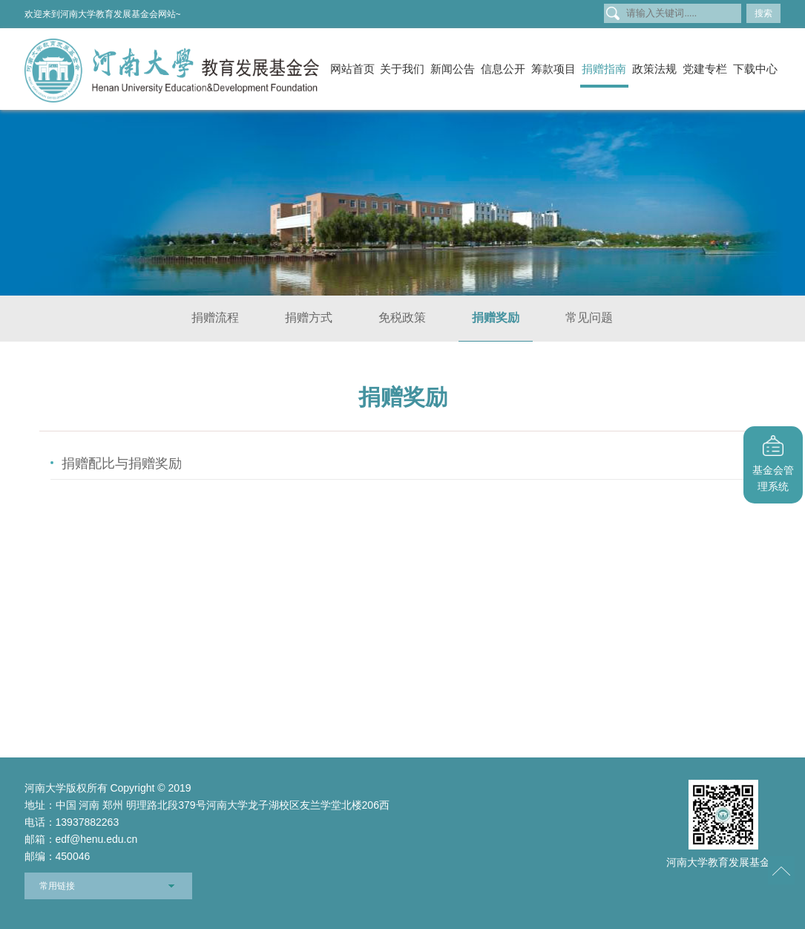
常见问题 (589, 317)
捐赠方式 (308, 317)
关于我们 (402, 68)
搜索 (763, 13)
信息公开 (503, 68)
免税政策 (402, 317)
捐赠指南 (604, 68)
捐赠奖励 (495, 317)
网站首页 (352, 68)
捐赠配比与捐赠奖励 (122, 463)
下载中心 (755, 68)
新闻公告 (452, 68)
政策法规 (654, 68)
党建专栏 (705, 68)
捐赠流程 (215, 317)
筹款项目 (553, 68)
